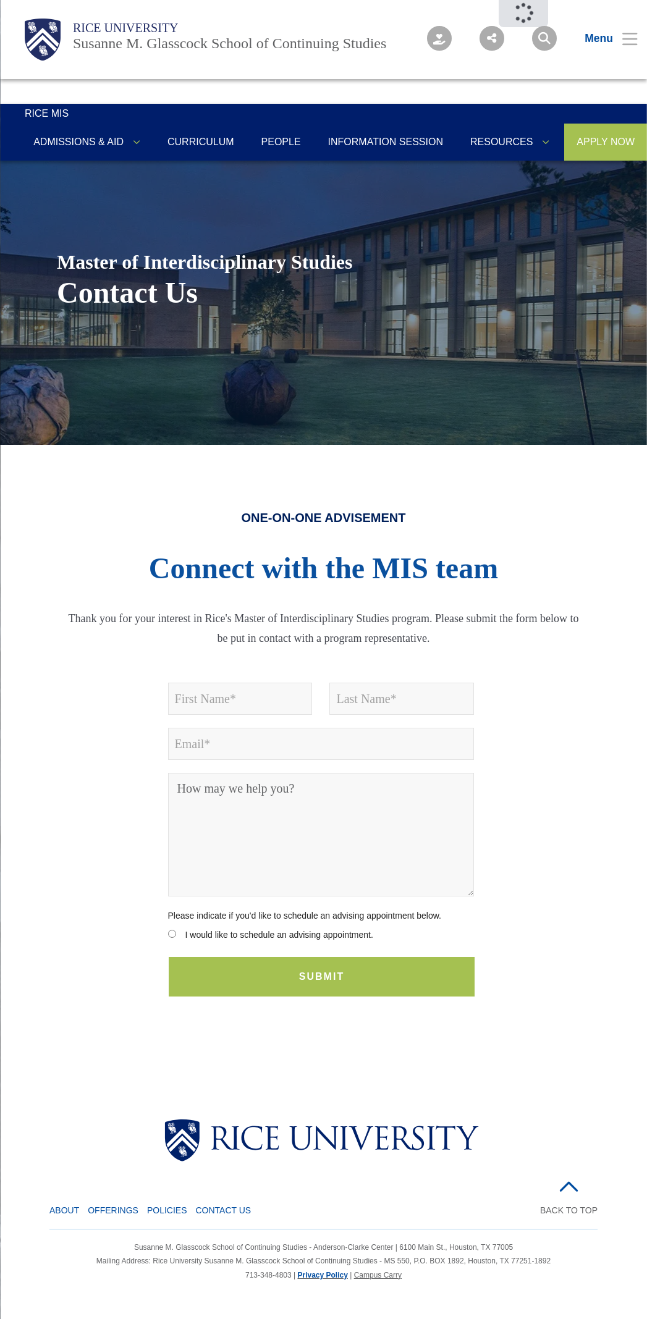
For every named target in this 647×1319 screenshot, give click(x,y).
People (281, 142)
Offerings (113, 1210)
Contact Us (224, 1210)
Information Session (385, 142)
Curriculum (200, 142)
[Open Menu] (603, 38)
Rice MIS (47, 113)
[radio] (321, 937)
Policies (167, 1210)
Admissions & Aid (78, 142)
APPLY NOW (606, 142)
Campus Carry (378, 1275)
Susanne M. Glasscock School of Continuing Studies (229, 43)
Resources (501, 142)
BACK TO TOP (569, 1210)
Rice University (126, 28)
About (64, 1210)
